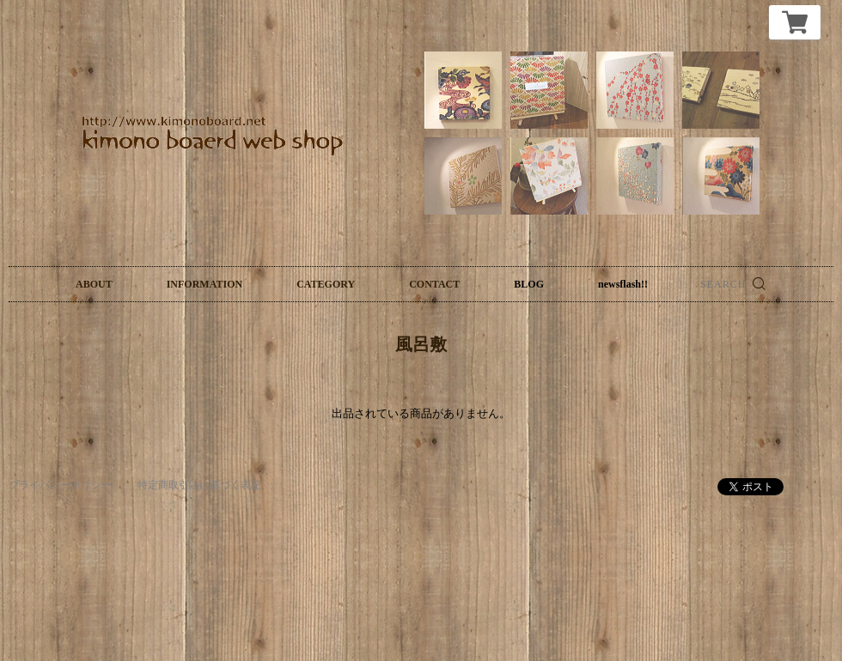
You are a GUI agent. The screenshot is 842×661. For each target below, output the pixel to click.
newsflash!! (623, 284)
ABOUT (94, 284)
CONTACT (434, 284)
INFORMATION (204, 284)
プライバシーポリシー (60, 485)
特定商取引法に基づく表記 (199, 485)
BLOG (529, 284)
